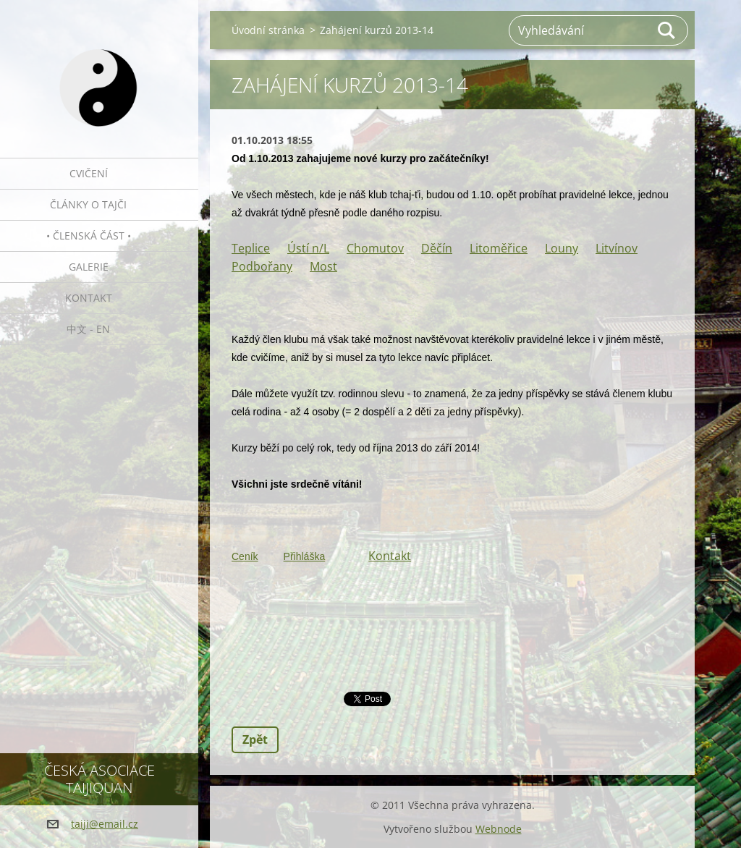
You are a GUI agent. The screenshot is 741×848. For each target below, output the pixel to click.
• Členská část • (88, 235)
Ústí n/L (308, 248)
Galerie (89, 267)
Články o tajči (88, 204)
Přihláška (305, 556)
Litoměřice (499, 248)
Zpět (255, 739)
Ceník (245, 556)
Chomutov (375, 248)
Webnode (498, 829)
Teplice (251, 248)
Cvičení (88, 173)
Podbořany (262, 266)
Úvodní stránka (268, 30)
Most (323, 266)
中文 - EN (88, 329)
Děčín (436, 248)
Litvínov (617, 248)
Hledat (667, 30)
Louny (561, 248)
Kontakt (88, 298)
